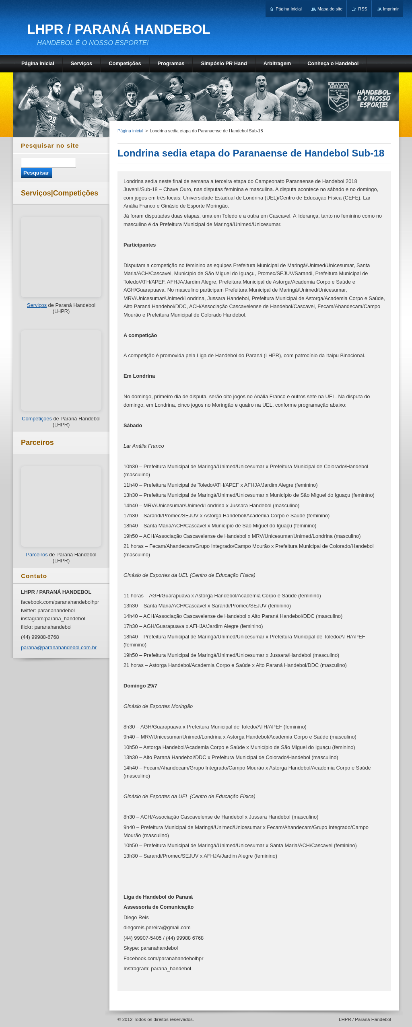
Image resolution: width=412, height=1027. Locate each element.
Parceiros (36, 555)
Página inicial (130, 130)
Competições (37, 419)
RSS (362, 8)
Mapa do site (329, 8)
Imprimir (391, 8)
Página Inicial (289, 8)
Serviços (37, 305)
